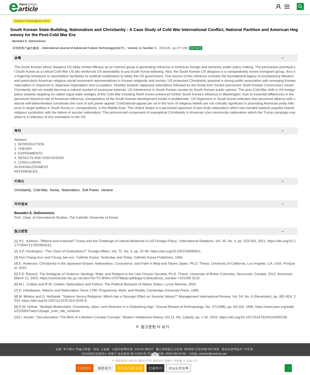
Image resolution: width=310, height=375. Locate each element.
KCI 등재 (195, 48)
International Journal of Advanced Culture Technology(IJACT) (83, 48)
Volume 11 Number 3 (142, 48)
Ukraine (107, 190)
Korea (54, 190)
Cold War (40, 190)
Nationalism (70, 190)
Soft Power (90, 190)
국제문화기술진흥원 (26, 48)
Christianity (22, 190)
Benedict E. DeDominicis (29, 41)
